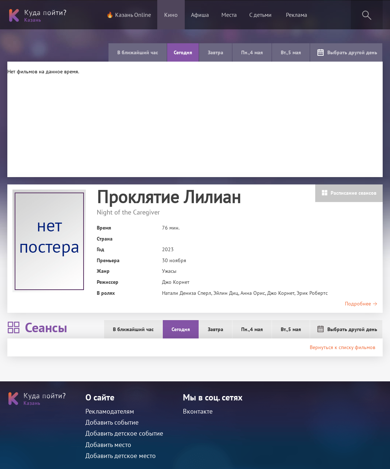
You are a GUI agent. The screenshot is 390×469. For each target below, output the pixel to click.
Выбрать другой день (347, 52)
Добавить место (108, 444)
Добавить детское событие (124, 433)
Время (104, 227)
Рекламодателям (109, 411)
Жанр (103, 271)
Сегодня (183, 52)
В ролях (106, 293)
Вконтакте (198, 411)
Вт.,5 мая (291, 52)
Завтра (215, 52)
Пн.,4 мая (252, 52)
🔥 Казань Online (128, 14)
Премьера (108, 260)
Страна (105, 238)
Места (229, 14)
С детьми (260, 14)
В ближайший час (137, 52)
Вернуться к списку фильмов (342, 347)
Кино (171, 14)
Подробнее (361, 303)
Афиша (200, 14)
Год (100, 249)
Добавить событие (112, 422)
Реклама (296, 14)
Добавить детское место (120, 455)
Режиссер (107, 282)
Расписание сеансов (348, 193)
